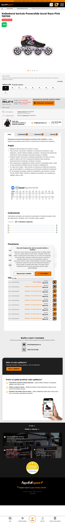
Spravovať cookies (24, 273)
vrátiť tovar (25, 115)
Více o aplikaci (14, 369)
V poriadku (43, 273)
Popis (9, 134)
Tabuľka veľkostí (17, 84)
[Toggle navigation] (51, 4)
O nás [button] (31, 426)
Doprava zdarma (21, 111)
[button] (28, 71)
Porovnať (6, 107)
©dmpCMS (33, 492)
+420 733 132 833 (30, 350)
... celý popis (60, 81)
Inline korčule (10, 8)
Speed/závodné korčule (22, 8)
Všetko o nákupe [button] (31, 429)
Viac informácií (32, 268)
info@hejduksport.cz (31, 344)
